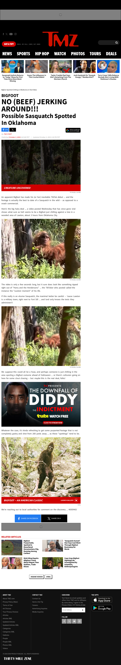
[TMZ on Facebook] (3, 34)
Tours (95, 54)
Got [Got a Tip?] (9, 44)
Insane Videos (36, 577)
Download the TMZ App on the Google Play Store (102, 608)
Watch (60, 54)
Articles (5, 615)
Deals (111, 54)
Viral (48, 577)
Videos (5, 648)
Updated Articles (9, 622)
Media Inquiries (37, 612)
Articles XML (7, 618)
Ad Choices (7, 609)
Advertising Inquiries (39, 609)
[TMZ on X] (7, 34)
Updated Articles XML (11, 625)
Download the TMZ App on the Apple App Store (102, 600)
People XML (7, 642)
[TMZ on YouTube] (74, 621)
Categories (7, 628)
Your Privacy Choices (10, 612)
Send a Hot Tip (37, 602)
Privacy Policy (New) (10, 602)
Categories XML (8, 632)
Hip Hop (42, 54)
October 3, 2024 (15, 137)
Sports (23, 54)
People (5, 638)
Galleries (6, 635)
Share (27, 518)
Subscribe (82, 610)
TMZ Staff (8, 134)
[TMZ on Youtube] (11, 34)
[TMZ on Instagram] (15, 34)
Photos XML (7, 645)
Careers (35, 605)
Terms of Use (8, 605)
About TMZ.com (9, 599)
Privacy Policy (67, 605)
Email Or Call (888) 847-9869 (28, 44)
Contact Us (36, 599)
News (7, 54)
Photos (78, 54)
